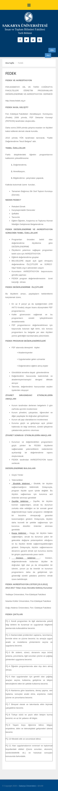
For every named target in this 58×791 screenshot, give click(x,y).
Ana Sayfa (9, 63)
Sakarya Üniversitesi (27, 786)
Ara (48, 55)
